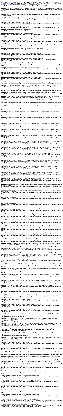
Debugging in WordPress (6, 4)
